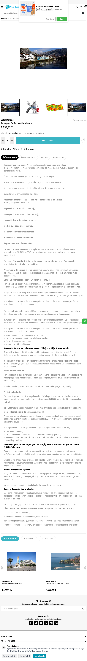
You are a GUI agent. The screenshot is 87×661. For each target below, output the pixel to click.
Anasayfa (4, 18)
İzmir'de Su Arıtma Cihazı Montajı (12, 584)
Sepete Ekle (47, 140)
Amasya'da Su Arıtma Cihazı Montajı (32, 18)
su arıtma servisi (73, 287)
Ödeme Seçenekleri (28, 157)
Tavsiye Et (17, 149)
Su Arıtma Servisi (14, 18)
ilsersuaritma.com (12, 165)
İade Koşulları (58, 157)
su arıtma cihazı (18, 270)
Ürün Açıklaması (10, 157)
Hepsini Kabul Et (39, 656)
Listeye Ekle (6, 149)
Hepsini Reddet (25, 656)
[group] (43, 59)
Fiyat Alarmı (29, 149)
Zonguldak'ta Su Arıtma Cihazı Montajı (57, 584)
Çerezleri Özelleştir (9, 656)
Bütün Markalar (7, 120)
